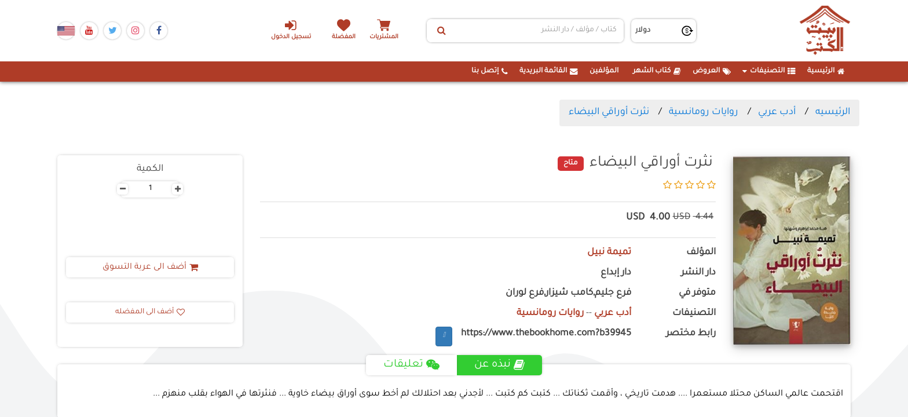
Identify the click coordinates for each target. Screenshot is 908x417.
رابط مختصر (691, 334)
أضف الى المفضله (150, 312)
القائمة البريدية (548, 71)
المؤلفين (604, 71)
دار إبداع (616, 273)
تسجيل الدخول (291, 30)
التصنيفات (769, 71)
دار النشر (698, 273)
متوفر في (697, 293)
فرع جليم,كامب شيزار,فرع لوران (568, 293)
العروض (712, 71)
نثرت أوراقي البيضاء (609, 112)
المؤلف (701, 253)
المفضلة (344, 37)
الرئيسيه (832, 112)
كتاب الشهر (657, 71)
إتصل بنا (489, 71)
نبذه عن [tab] (499, 365)
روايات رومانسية (703, 112)
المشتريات (383, 37)
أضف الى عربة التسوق (150, 267)
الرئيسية (826, 71)
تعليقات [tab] (411, 365)
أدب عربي (777, 112)
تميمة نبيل (609, 253)
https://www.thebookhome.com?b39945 (546, 334)
